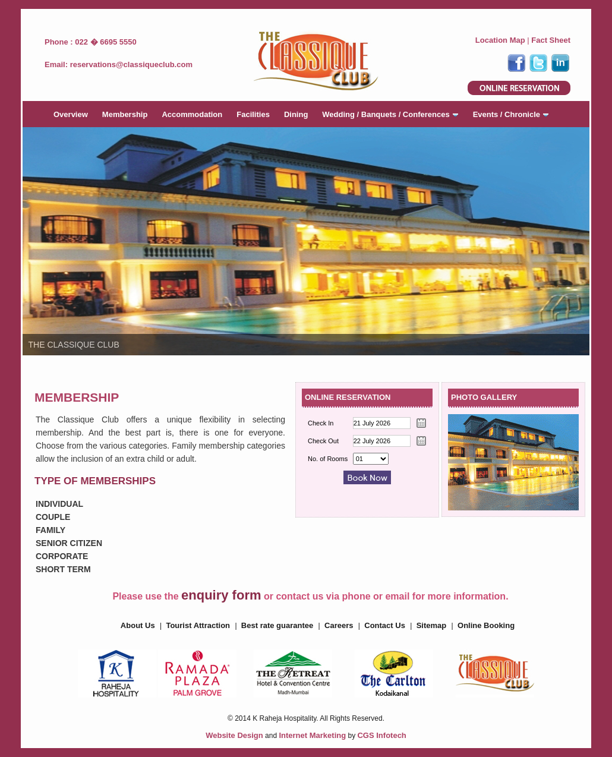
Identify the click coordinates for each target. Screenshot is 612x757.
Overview (70, 114)
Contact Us (384, 625)
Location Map (500, 40)
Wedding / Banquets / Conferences (390, 114)
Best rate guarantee (277, 625)
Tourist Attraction (198, 625)
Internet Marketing (312, 735)
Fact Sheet (550, 40)
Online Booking (486, 625)
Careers (338, 625)
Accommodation (192, 114)
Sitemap (432, 625)
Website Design (234, 735)
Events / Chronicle (511, 114)
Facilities (253, 114)
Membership (125, 114)
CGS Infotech (381, 735)
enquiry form (221, 595)
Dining (296, 114)
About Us (138, 625)
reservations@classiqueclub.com (131, 64)
